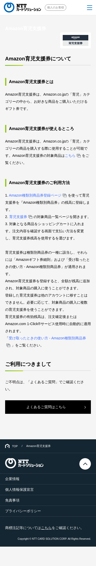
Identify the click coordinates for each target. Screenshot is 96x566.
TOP (15, 446)
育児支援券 (18, 217)
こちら (70, 155)
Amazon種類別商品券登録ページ (35, 195)
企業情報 (12, 479)
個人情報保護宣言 (19, 489)
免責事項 (12, 500)
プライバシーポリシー (23, 511)
